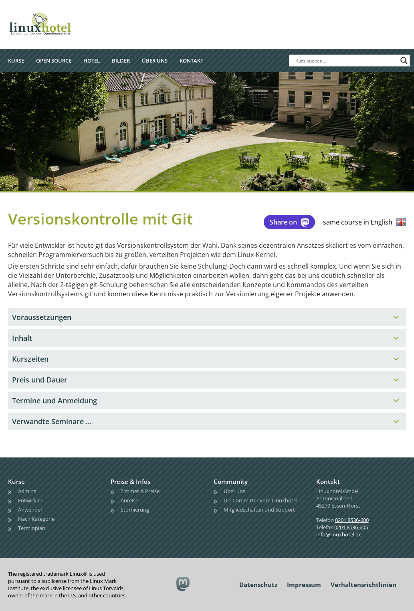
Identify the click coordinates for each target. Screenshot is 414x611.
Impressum (304, 585)
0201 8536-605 (351, 527)
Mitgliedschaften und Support (259, 509)
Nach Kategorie (36, 518)
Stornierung (135, 509)
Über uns (155, 60)
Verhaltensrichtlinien (363, 585)
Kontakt (191, 60)
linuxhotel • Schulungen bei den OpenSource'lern (48, 13)
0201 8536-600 (352, 520)
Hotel (91, 60)
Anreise (129, 500)
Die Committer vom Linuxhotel (260, 500)
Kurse (16, 60)
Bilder (121, 60)
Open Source (53, 60)
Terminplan (31, 528)
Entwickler (30, 500)
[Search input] (345, 60)
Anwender (30, 509)
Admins (27, 491)
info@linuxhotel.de (338, 534)
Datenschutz (258, 585)
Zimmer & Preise (140, 491)
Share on (289, 222)
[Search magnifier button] (404, 60)
